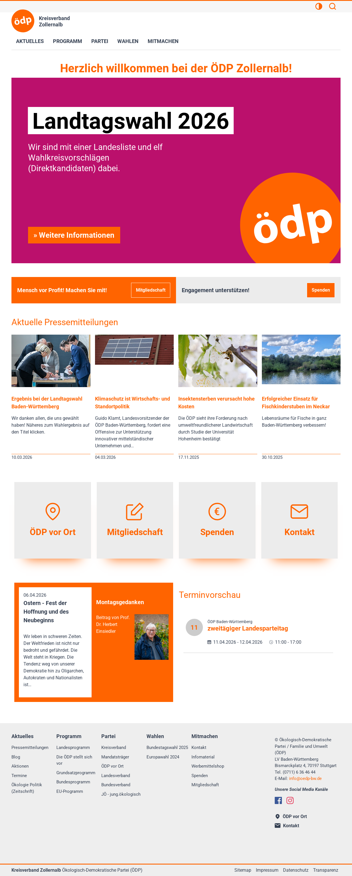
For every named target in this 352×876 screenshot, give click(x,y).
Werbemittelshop (207, 766)
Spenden (321, 290)
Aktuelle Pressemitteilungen (64, 322)
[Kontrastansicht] (319, 7)
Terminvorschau (210, 595)
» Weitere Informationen (73, 235)
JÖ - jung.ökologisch (121, 794)
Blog (15, 757)
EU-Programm (69, 791)
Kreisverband (113, 747)
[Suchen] (332, 7)
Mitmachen (163, 41)
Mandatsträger (115, 757)
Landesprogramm (73, 747)
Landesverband (115, 775)
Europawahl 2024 (163, 757)
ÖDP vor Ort (112, 766)
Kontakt (198, 747)
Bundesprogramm (73, 782)
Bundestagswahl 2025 (167, 747)
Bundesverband (115, 784)
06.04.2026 (55, 640)
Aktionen (20, 766)
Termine (19, 775)
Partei (99, 41)
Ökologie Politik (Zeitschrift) (26, 788)
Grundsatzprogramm (75, 772)
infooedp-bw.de (305, 778)
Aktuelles (30, 41)
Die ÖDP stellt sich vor (74, 760)
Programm (67, 41)
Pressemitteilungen (29, 747)
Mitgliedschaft (150, 290)
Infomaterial (203, 757)
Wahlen (128, 41)
